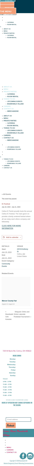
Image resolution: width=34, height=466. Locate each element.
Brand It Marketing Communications (24, 463)
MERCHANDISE (12, 111)
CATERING (10, 22)
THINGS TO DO (9, 99)
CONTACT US (9, 109)
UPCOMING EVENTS (14, 101)
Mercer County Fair (9, 301)
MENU (6, 17)
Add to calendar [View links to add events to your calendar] (12, 237)
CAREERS (7, 106)
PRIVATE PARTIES (11, 20)
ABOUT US (8, 14)
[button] (17, 27)
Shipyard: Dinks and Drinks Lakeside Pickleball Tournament (22, 314)
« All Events (6, 194)
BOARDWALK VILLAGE (15, 104)
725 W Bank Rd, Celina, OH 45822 (17, 350)
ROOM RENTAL (12, 25)
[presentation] (16, 287)
